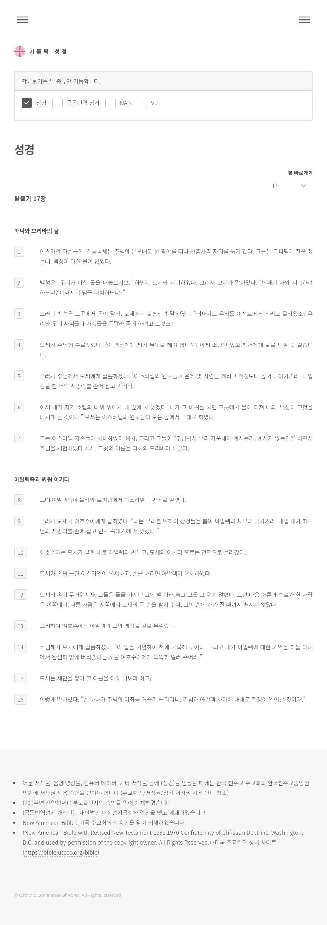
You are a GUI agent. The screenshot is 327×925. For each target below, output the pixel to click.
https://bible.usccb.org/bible (60, 852)
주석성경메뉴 (22, 19)
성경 (41, 102)
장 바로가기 (300, 172)
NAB (125, 102)
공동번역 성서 (83, 102)
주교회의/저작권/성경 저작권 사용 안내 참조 (174, 792)
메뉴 (304, 19)
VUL (156, 102)
